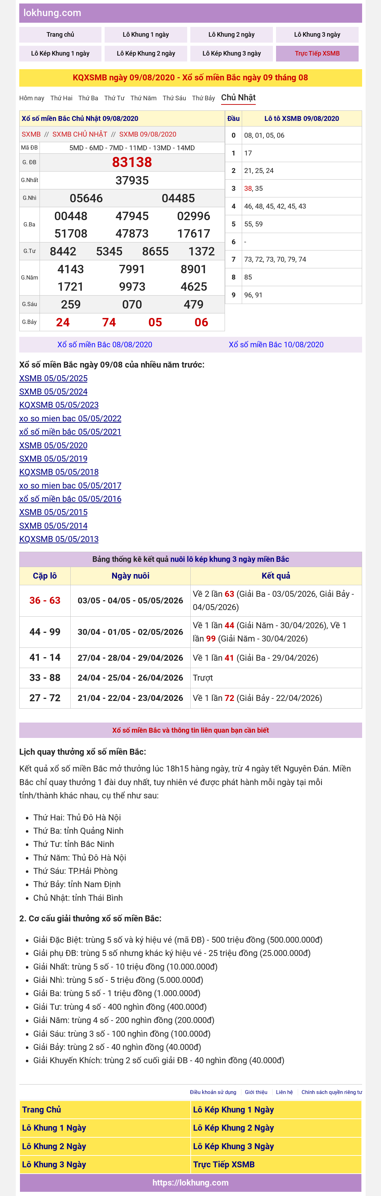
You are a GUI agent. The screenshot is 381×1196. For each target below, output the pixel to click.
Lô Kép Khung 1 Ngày (233, 1110)
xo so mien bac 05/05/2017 (70, 486)
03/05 (89, 601)
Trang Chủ (41, 1110)
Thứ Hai (61, 98)
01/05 (119, 632)
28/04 (119, 658)
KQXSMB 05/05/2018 (59, 472)
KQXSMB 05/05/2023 (59, 405)
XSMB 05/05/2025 (53, 378)
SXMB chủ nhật (79, 134)
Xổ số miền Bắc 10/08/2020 (276, 344)
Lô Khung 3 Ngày (54, 1164)
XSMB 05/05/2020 (53, 445)
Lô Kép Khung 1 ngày (60, 53)
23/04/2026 (160, 698)
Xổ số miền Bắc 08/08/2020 (104, 344)
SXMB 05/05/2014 (53, 526)
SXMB (31, 134)
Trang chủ (60, 34)
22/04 (119, 698)
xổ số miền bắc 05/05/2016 (70, 499)
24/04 (89, 678)
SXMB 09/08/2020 (147, 134)
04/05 (119, 601)
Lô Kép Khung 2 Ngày (233, 1128)
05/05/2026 (160, 601)
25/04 (119, 678)
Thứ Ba (88, 98)
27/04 (89, 658)
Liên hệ (284, 1092)
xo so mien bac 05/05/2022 (70, 418)
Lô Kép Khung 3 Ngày (233, 1146)
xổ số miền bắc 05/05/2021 (70, 432)
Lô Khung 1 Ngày (54, 1128)
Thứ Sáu (174, 98)
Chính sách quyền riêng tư (332, 1092)
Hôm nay (31, 98)
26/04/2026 (160, 678)
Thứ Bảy (203, 98)
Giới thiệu (256, 1092)
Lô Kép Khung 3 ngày (232, 53)
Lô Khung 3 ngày (317, 34)
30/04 (89, 632)
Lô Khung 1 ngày (146, 34)
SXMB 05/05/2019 (53, 459)
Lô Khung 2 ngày (232, 34)
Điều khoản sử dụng (213, 1092)
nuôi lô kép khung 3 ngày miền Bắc (229, 559)
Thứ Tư (114, 98)
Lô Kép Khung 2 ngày (146, 53)
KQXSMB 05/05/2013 (59, 539)
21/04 (89, 698)
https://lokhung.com (191, 1183)
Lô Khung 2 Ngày (54, 1146)
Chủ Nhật (238, 97)
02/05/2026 (160, 632)
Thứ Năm (143, 98)
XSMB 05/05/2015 (53, 512)
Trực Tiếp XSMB (317, 53)
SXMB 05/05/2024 (53, 392)
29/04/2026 (160, 658)
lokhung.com (52, 13)
